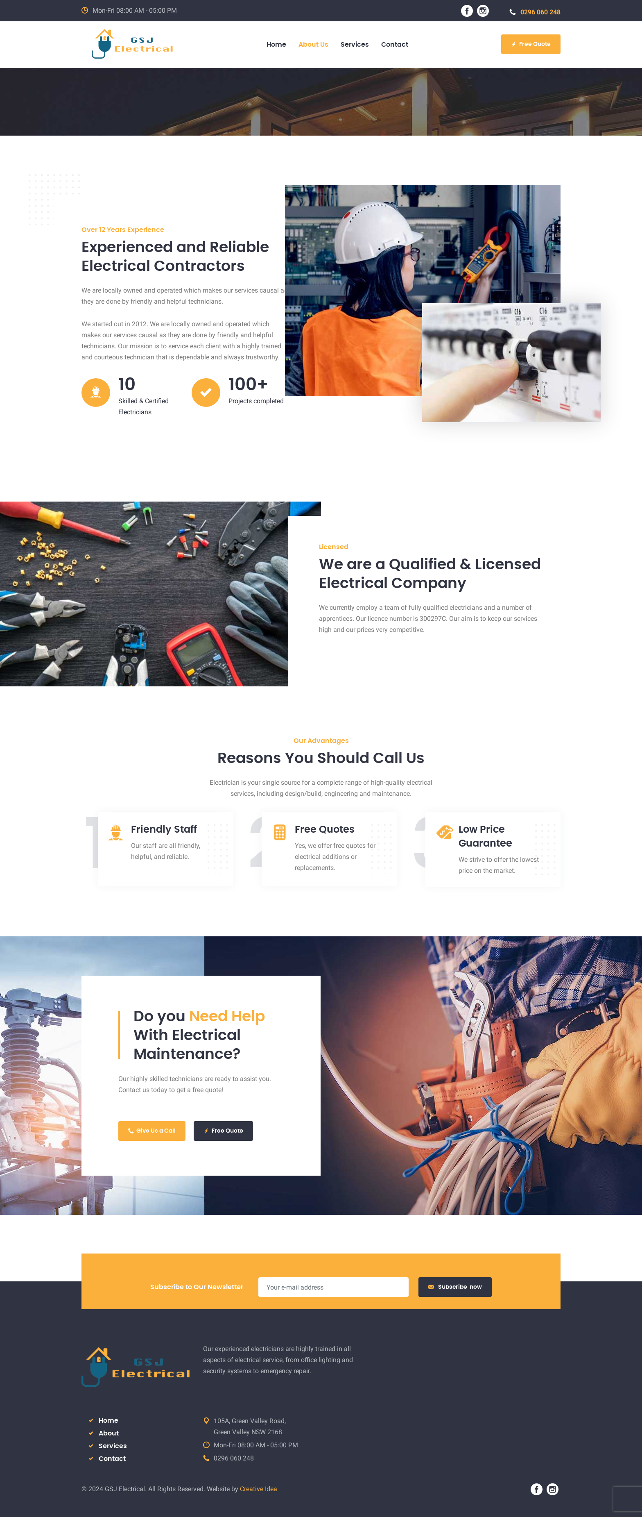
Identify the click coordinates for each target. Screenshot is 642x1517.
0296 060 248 (535, 12)
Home (108, 1420)
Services (113, 1446)
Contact (112, 1459)
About (109, 1433)
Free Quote (531, 44)
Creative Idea (258, 1489)
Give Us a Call (152, 1131)
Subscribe (455, 1287)
